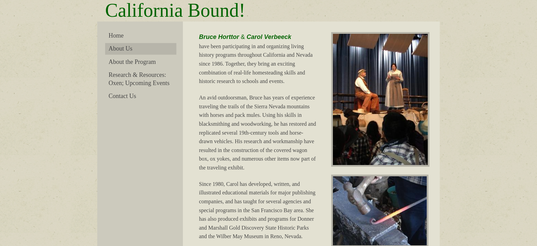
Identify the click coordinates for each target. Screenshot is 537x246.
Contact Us (122, 96)
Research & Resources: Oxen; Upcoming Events (139, 78)
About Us (121, 48)
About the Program (132, 61)
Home (116, 35)
